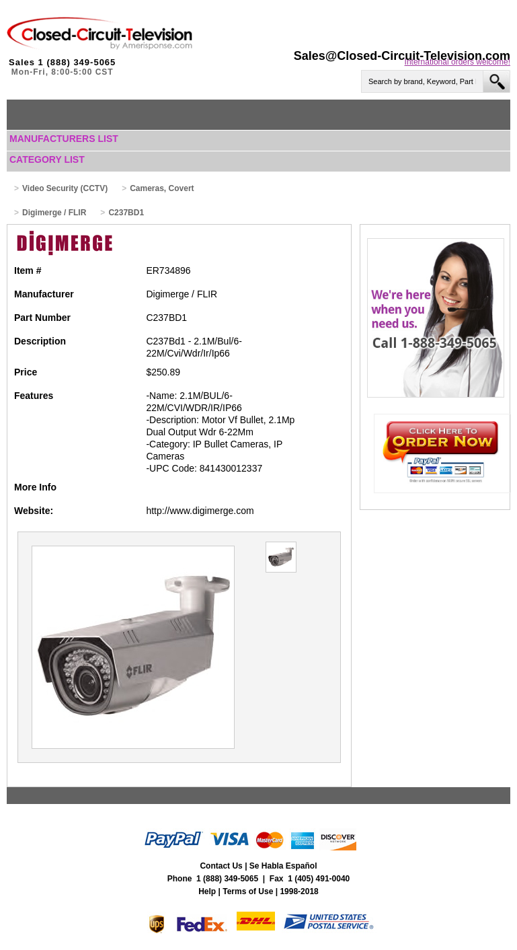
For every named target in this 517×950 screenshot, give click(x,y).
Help (207, 891)
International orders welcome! (457, 62)
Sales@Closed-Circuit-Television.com (402, 56)
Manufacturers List (63, 138)
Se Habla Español (283, 866)
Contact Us (221, 866)
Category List (47, 159)
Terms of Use (248, 891)
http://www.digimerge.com (199, 510)
